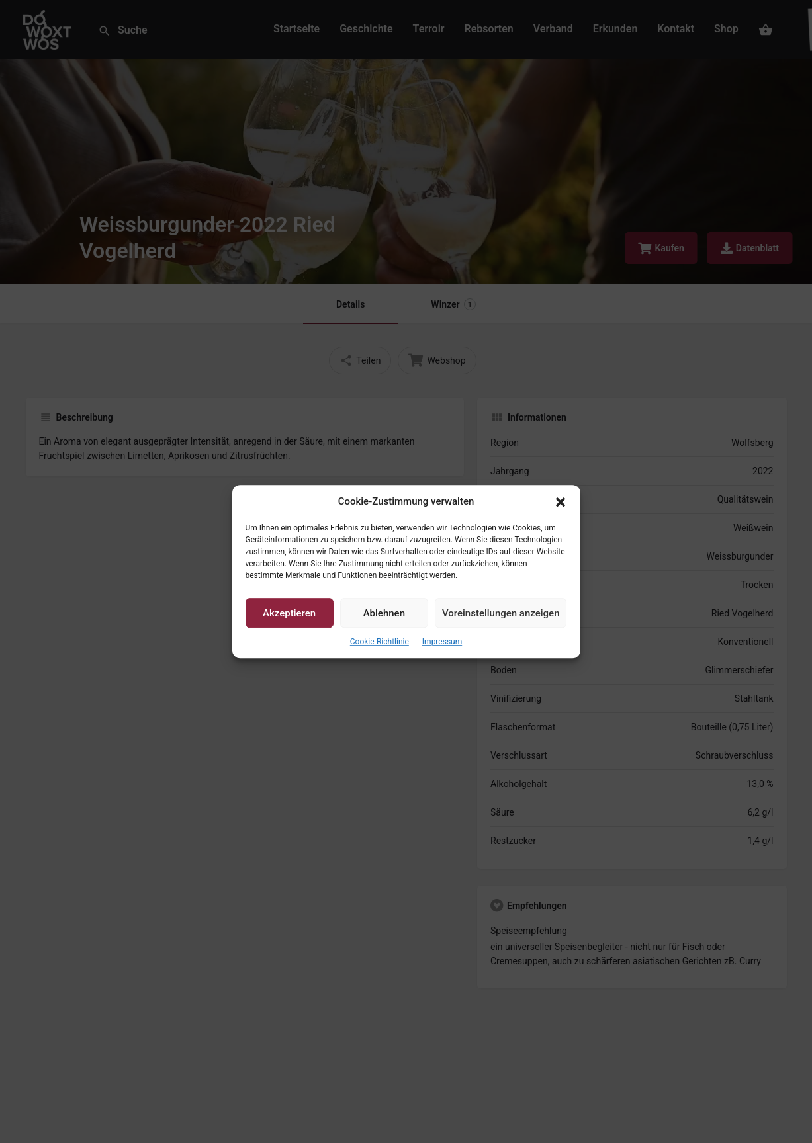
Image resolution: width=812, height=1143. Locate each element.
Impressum (442, 642)
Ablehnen (384, 613)
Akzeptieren (289, 613)
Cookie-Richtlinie (379, 642)
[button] (560, 502)
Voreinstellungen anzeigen (501, 613)
